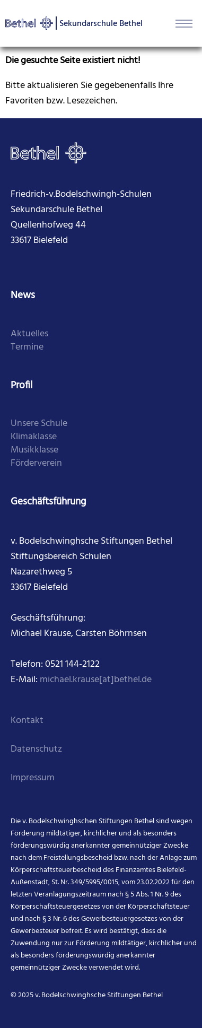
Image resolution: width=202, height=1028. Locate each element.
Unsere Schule (39, 423)
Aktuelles (29, 334)
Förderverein (36, 463)
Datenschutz (36, 749)
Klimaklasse (34, 436)
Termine (27, 347)
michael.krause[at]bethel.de (96, 679)
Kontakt (27, 720)
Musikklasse (34, 450)
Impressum (33, 778)
